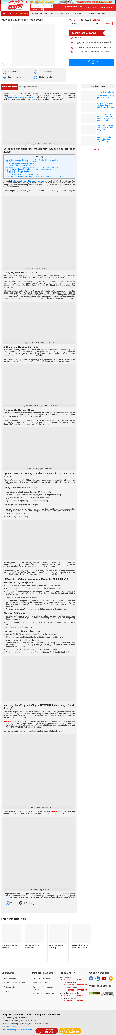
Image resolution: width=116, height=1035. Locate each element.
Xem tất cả (98, 149)
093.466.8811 (82, 1000)
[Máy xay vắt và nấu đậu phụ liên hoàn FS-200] (81, 933)
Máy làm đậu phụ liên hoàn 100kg (32, 946)
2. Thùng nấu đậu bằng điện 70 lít (21, 164)
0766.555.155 (82, 979)
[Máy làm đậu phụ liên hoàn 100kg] (34, 933)
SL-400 (107, 23)
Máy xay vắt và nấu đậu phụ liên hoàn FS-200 (80, 946)
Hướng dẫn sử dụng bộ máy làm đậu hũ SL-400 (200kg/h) (28, 169)
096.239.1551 (82, 995)
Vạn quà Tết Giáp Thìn (96, 13)
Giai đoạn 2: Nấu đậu (17, 173)
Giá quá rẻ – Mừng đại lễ (60, 13)
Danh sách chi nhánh (74, 7)
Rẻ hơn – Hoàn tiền (39, 13)
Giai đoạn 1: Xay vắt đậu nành (20, 171)
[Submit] (51, 6)
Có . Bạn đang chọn (84, 20)
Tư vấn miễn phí (92, 62)
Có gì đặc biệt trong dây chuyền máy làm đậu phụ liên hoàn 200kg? (31, 160)
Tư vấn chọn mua (91, 7)
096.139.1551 (69, 995)
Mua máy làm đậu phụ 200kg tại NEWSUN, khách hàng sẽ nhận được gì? (34, 176)
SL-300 (96, 23)
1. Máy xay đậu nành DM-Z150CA (21, 162)
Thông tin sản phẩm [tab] (28, 87)
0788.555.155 (82, 985)
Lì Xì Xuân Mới (78, 13)
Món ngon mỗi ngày (106, 7)
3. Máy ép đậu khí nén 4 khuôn (20, 165)
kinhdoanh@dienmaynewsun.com (19, 1030)
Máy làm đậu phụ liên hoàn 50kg (56, 946)
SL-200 (85, 23)
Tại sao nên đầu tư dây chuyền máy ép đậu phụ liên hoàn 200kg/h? (31, 167)
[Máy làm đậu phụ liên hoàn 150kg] (11, 933)
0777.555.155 (82, 990)
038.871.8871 (69, 1000)
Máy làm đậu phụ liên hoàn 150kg (9, 946)
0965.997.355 (69, 990)
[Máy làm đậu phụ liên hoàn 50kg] (58, 933)
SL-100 (74, 23)
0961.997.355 (69, 979)
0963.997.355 (69, 985)
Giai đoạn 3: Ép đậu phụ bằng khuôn (22, 174)
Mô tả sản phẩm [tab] (9, 87)
